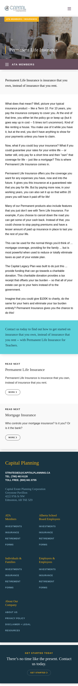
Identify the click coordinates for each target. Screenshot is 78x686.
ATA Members (14, 19)
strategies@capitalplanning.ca (27, 472)
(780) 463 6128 (19, 476)
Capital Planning (15, 8)
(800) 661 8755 (28, 480)
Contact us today (16, 329)
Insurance (30, 19)
